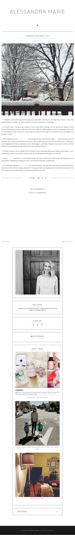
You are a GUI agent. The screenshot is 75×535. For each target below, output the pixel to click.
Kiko (56, 139)
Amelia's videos (22, 139)
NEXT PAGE (5, 241)
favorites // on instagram (37, 397)
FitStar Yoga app (24, 165)
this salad (11, 158)
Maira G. (51, 530)
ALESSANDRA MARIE (37, 12)
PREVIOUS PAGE (68, 241)
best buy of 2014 (37, 498)
